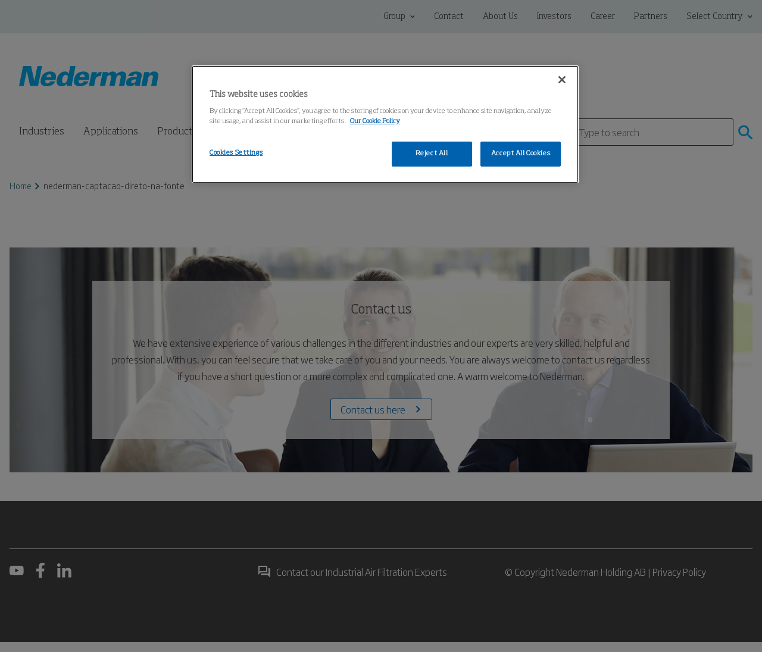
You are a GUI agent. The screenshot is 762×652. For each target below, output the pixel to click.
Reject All (432, 153)
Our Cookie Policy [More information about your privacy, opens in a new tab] (375, 121)
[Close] (562, 80)
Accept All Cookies (520, 153)
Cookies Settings (236, 152)
